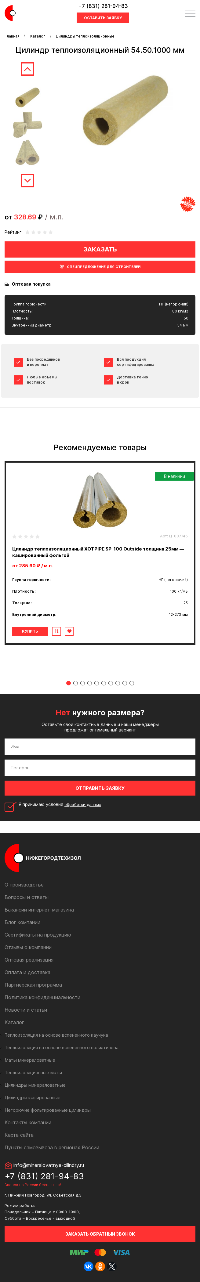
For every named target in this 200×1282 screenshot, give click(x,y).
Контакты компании (28, 1122)
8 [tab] (117, 683)
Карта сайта (19, 1135)
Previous (27, 69)
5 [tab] (96, 683)
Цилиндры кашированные (32, 1097)
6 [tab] (103, 683)
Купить (30, 631)
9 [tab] (124, 683)
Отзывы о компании (28, 947)
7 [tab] (110, 683)
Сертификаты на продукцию (38, 935)
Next (27, 180)
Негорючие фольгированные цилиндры (48, 1110)
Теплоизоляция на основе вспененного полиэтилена (61, 1047)
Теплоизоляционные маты (33, 1072)
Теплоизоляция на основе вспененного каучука (56, 1035)
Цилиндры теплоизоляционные (85, 36)
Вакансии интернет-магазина (39, 910)
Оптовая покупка (31, 284)
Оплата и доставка (27, 972)
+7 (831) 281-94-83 (103, 6)
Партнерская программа (33, 985)
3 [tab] (82, 683)
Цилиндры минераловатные (35, 1085)
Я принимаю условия (60, 804)
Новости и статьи (26, 1010)
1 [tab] (68, 683)
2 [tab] (75, 683)
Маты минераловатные (30, 1060)
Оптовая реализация (29, 960)
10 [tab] (131, 683)
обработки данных (82, 804)
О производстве (24, 885)
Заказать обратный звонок (100, 1234)
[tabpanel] (100, 553)
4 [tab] (89, 683)
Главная (12, 36)
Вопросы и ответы (27, 897)
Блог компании (22, 922)
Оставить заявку (103, 18)
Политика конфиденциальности (42, 997)
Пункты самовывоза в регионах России (52, 1147)
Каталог (37, 36)
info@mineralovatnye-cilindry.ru (48, 1165)
